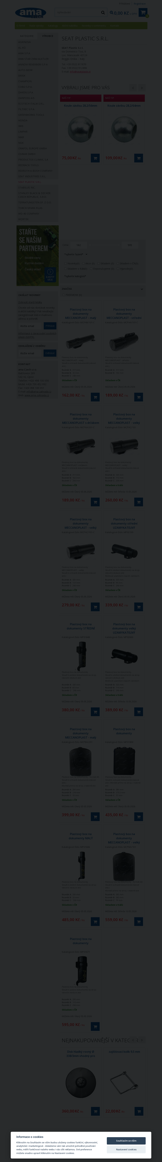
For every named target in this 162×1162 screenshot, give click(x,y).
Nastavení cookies (126, 1149)
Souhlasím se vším (126, 1140)
